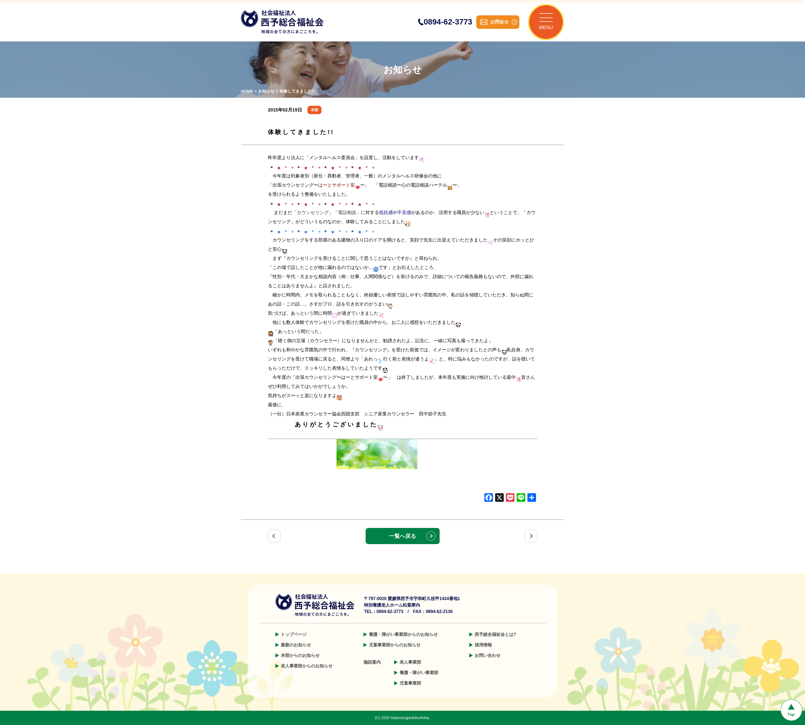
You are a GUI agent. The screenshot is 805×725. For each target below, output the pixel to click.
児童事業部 (410, 683)
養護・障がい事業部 (419, 672)
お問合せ (499, 21)
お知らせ (266, 91)
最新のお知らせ (296, 645)
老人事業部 (410, 662)
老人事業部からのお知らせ (306, 666)
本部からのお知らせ (300, 655)
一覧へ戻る (402, 536)
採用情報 (483, 645)
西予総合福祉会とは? (495, 634)
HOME (247, 91)
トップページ (294, 634)
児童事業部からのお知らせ (395, 645)
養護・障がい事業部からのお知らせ (403, 634)
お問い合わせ (487, 655)
